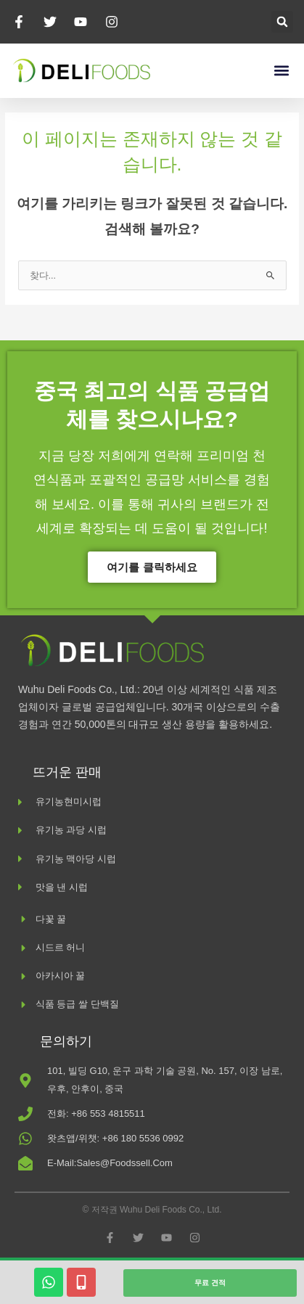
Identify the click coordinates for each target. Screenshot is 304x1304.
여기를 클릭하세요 (152, 567)
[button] (282, 22)
